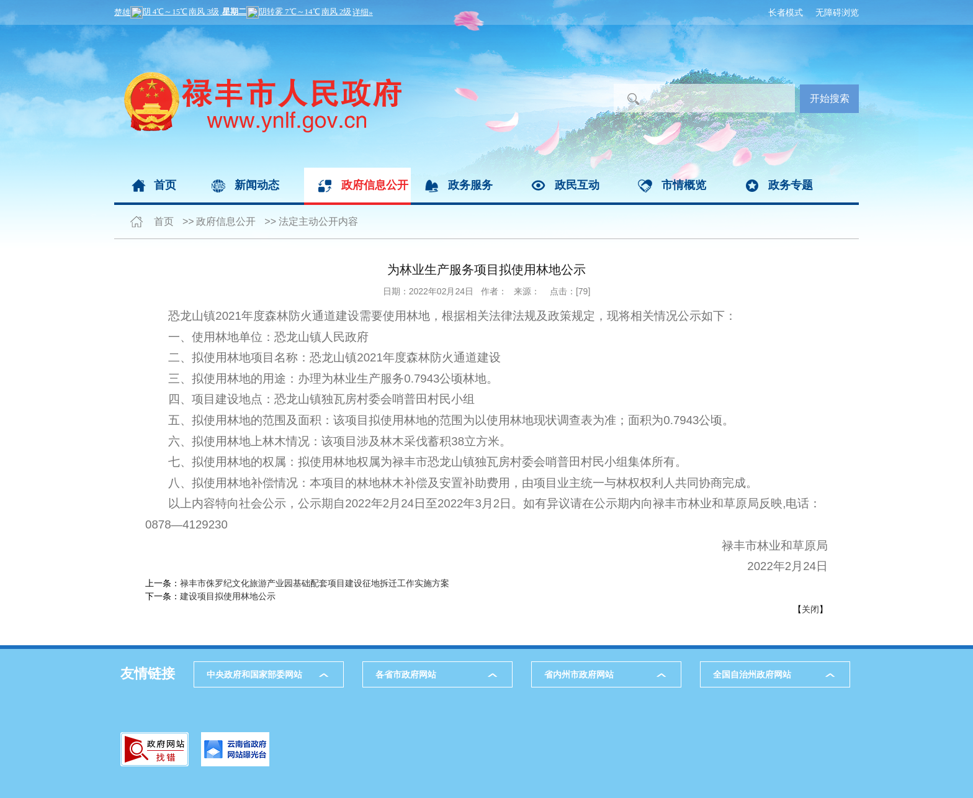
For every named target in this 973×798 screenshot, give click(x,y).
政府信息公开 (374, 185)
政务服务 (470, 185)
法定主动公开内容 (318, 221)
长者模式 (785, 12)
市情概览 (683, 185)
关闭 (810, 609)
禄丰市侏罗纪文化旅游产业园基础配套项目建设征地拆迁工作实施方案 (314, 583)
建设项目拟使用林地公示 (228, 596)
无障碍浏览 (837, 12)
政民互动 (577, 185)
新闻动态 (257, 185)
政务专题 (790, 185)
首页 (165, 185)
